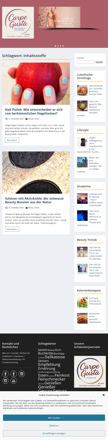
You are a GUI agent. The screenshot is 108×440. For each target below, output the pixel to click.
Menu (5, 5)
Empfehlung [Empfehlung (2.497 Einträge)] (49, 364)
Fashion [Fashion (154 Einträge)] (51, 376)
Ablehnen (54, 425)
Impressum (18, 356)
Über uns (6, 353)
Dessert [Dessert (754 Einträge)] (43, 361)
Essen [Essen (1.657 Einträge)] (43, 375)
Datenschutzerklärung (11, 359)
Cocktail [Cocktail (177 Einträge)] (41, 357)
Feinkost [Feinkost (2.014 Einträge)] (62, 375)
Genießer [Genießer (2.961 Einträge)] (47, 387)
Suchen (80, 58)
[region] (72, 19)
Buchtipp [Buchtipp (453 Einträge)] (59, 353)
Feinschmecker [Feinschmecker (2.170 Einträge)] (51, 379)
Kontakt (15, 353)
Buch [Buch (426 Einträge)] (58, 350)
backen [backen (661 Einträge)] (43, 350)
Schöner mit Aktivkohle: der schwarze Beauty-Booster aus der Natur (34, 200)
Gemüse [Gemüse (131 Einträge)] (41, 384)
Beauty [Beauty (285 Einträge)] (51, 350)
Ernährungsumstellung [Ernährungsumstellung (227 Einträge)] (49, 372)
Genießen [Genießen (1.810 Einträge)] (52, 382)
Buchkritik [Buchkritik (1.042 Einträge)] (45, 353)
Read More (12, 140)
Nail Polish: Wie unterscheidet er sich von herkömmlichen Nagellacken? (34, 111)
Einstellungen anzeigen (54, 433)
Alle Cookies (54, 417)
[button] (103, 395)
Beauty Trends (33, 118)
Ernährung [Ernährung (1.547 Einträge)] (46, 368)
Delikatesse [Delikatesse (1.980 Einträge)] (55, 356)
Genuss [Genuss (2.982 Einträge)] (45, 391)
